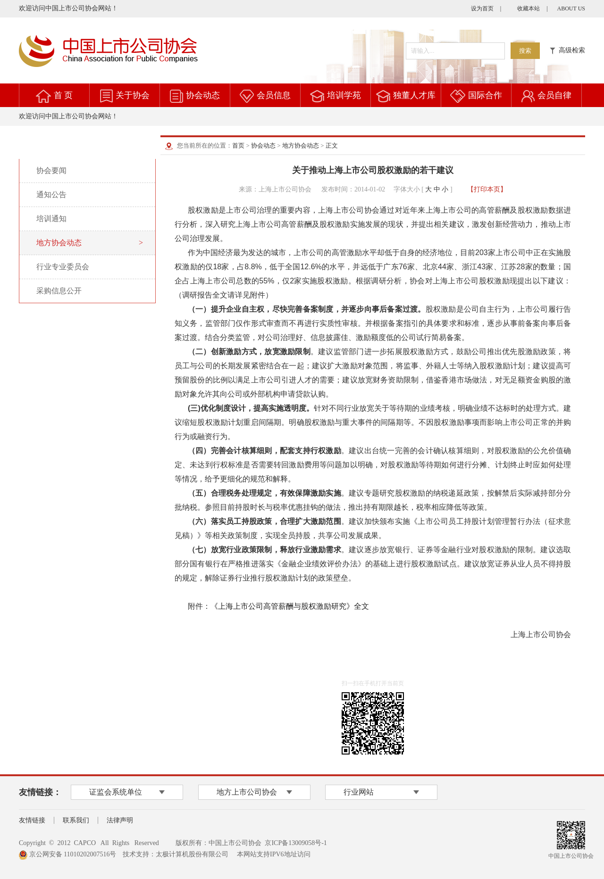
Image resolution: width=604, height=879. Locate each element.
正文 (332, 145)
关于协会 (133, 95)
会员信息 (274, 95)
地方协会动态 (300, 145)
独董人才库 (414, 95)
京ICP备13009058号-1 (296, 842)
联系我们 (76, 820)
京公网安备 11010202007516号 (67, 854)
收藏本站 (528, 8)
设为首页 (482, 8)
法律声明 (120, 820)
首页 (238, 145)
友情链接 (32, 820)
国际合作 (485, 95)
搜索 (525, 50)
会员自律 (554, 95)
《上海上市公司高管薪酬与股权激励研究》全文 (289, 606)
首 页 (63, 95)
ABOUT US (571, 8)
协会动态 (203, 95)
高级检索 (567, 50)
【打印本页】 (487, 189)
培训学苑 (344, 95)
